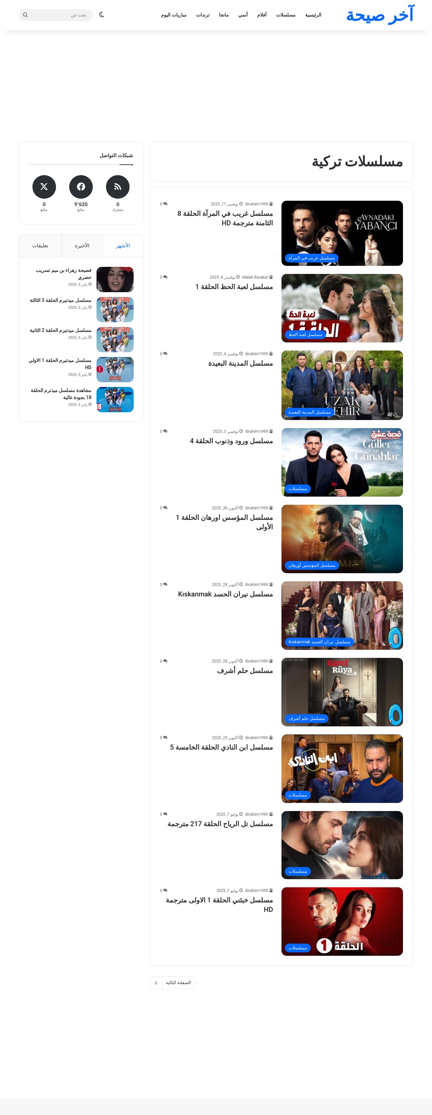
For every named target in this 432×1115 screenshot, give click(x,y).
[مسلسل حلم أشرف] (342, 692)
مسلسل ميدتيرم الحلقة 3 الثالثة (60, 301)
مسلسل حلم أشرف (245, 671)
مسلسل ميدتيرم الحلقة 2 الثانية (60, 331)
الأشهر (123, 246)
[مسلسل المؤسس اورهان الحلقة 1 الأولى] (342, 539)
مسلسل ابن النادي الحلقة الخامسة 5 (221, 747)
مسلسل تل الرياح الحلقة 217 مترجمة (220, 824)
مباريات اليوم (173, 15)
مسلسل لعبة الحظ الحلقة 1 (234, 287)
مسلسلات (286, 15)
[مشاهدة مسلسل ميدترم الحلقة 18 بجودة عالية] (114, 400)
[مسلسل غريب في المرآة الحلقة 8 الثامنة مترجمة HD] (342, 233)
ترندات (203, 15)
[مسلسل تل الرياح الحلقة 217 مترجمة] (342, 845)
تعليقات (40, 246)
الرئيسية (313, 15)
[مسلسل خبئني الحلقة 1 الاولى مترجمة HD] (342, 921)
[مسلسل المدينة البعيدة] (342, 385)
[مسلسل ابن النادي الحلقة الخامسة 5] (342, 768)
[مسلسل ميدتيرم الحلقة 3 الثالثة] (114, 310)
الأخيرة (82, 246)
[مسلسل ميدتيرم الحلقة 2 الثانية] (114, 340)
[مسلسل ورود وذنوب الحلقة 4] (342, 462)
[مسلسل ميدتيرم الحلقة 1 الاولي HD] (114, 370)
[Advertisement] (216, 84)
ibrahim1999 (256, 204)
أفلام (262, 15)
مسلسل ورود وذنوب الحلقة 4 (231, 441)
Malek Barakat (255, 277)
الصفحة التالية (173, 983)
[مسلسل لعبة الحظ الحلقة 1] (342, 308)
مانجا (224, 15)
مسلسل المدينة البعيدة (240, 363)
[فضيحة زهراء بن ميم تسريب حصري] (114, 280)
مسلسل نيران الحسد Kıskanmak (225, 594)
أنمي (243, 15)
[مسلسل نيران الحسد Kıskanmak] (342, 615)
